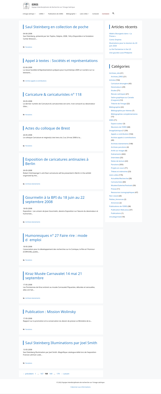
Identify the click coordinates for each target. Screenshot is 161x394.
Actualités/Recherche (119, 179)
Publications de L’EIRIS (55, 14)
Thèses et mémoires (119, 172)
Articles (112, 80)
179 (58, 374)
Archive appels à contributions (35, 81)
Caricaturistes (116, 182)
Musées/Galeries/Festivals (121, 186)
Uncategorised (115, 217)
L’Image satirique (29, 14)
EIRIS (35, 4)
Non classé (113, 196)
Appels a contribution (120, 134)
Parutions (28, 48)
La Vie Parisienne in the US (120, 50)
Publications (116, 214)
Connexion (105, 14)
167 (42, 374)
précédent (28, 374)
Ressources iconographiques (123, 193)
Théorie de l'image (118, 104)
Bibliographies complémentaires (124, 114)
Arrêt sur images (118, 151)
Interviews (115, 158)
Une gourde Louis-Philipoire (120, 53)
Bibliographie (71, 14)
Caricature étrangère (119, 84)
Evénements (116, 154)
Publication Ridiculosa (120, 210)
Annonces (115, 203)
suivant (65, 374)
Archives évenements (32, 184)
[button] (114, 14)
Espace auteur (117, 124)
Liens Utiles (85, 14)
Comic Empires (115, 40)
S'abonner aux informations (80, 387)
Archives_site (114, 73)
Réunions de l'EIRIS (119, 127)
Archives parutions (118, 147)
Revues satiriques (118, 94)
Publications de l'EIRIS (118, 207)
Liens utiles (113, 175)
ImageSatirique (115, 131)
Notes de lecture (117, 161)
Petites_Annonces (116, 200)
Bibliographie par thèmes (121, 111)
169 (51, 374)
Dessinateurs (116, 87)
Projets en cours (117, 168)
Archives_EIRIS (117, 77)
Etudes (114, 91)
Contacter (96, 14)
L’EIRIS (42, 14)
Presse (113, 189)
